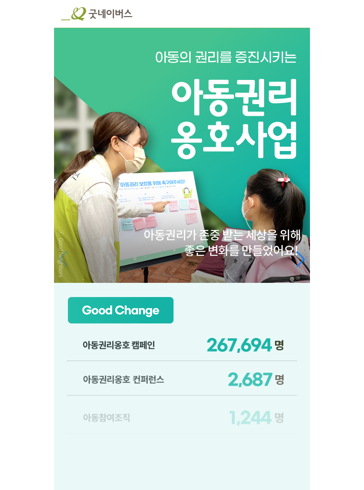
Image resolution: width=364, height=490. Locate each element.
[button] (301, 259)
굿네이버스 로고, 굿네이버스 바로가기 (96, 14)
